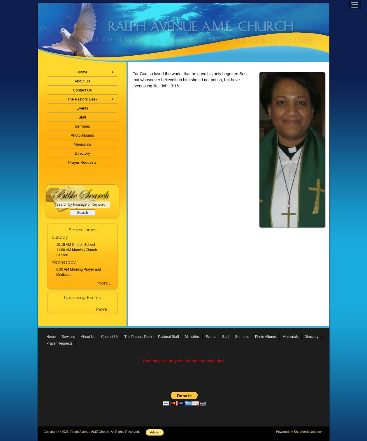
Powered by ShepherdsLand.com (300, 431)
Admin (154, 432)
